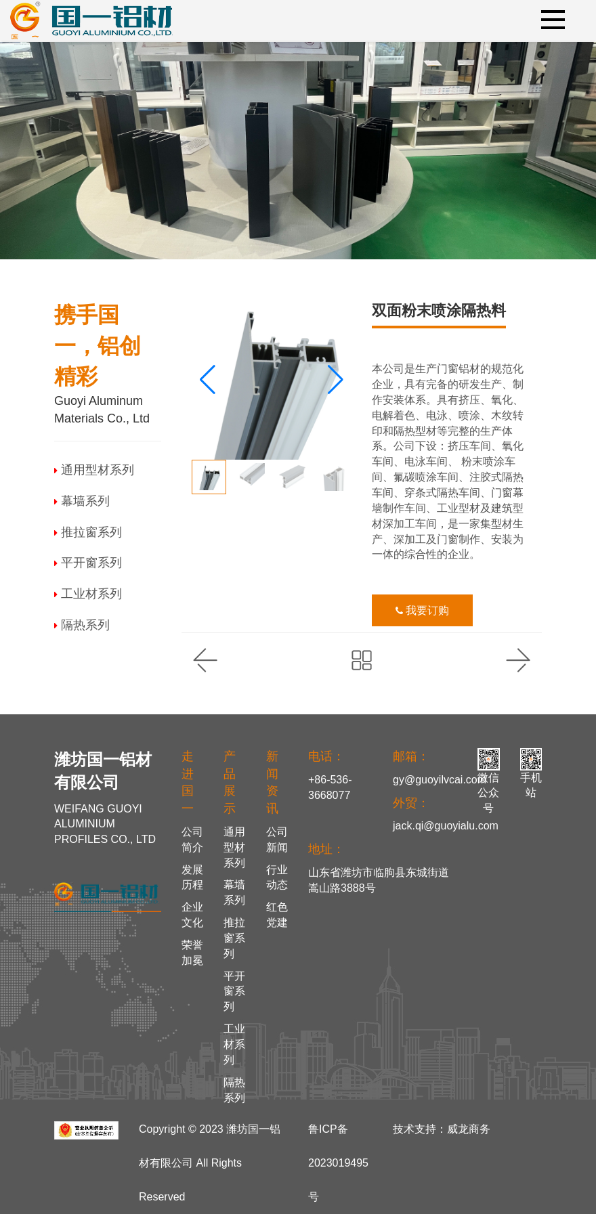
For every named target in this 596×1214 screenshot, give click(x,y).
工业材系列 (88, 594)
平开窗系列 (88, 562)
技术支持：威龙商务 (441, 1129)
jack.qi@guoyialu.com (445, 825)
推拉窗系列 (88, 532)
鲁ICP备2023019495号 (338, 1162)
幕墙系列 (82, 501)
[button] (335, 380)
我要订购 (422, 610)
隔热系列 (82, 625)
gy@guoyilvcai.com (439, 779)
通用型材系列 (94, 470)
